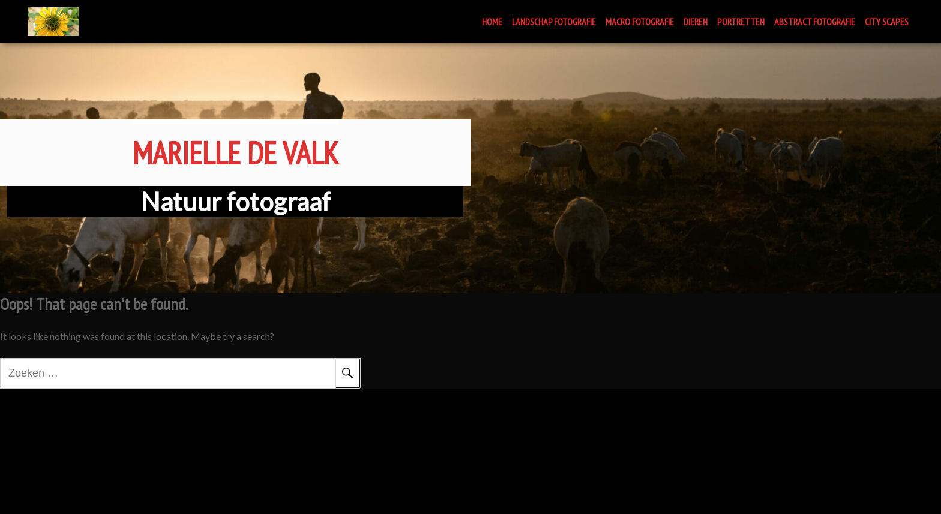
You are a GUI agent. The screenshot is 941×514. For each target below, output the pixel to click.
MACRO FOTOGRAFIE (640, 22)
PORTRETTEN (741, 22)
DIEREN (696, 22)
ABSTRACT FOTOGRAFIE (814, 22)
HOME (492, 22)
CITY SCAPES (887, 22)
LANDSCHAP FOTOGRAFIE (554, 22)
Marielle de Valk (235, 116)
